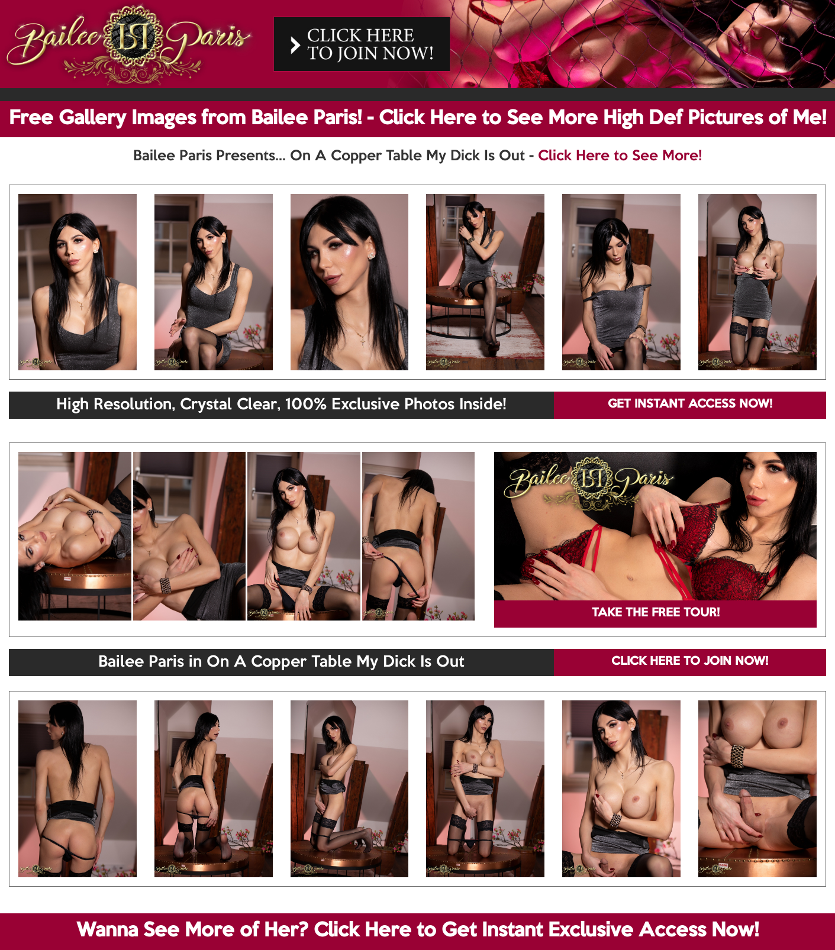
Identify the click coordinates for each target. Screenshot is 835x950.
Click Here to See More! (620, 156)
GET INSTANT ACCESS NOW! (690, 404)
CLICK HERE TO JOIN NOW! (689, 662)
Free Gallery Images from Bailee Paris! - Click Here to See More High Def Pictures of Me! (417, 119)
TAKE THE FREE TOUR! (656, 613)
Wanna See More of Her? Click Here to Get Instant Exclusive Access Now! (417, 931)
